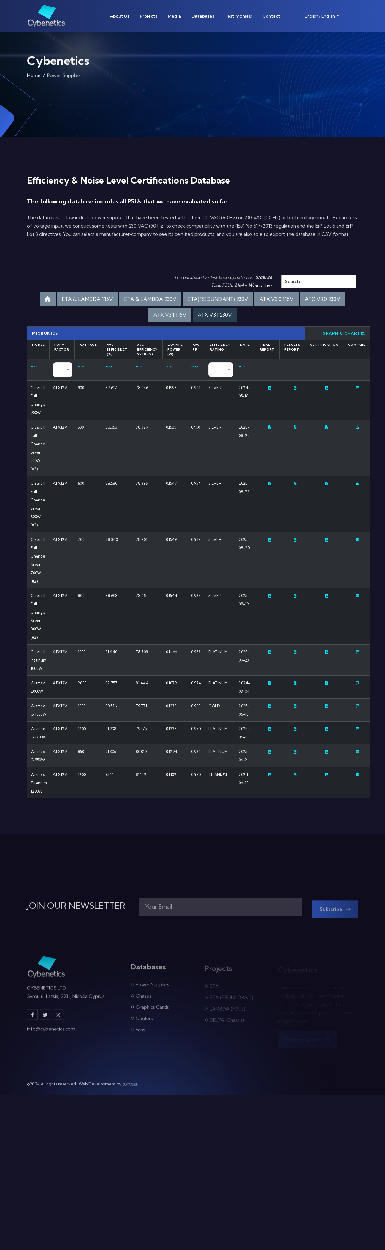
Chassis (140, 999)
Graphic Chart (343, 333)
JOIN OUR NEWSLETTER (76, 906)
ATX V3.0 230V (322, 299)
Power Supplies (149, 988)
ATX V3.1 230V (215, 315)
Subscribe (335, 913)
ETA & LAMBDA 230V (150, 299)
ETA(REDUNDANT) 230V (218, 299)
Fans (137, 1033)
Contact (271, 16)
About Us (119, 16)
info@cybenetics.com (51, 1032)
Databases (202, 16)
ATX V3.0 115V (276, 299)
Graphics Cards (149, 1011)
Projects (148, 16)
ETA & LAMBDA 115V (87, 299)
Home (34, 77)
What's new (260, 285)
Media (174, 16)
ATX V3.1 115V (169, 315)
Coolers (141, 1022)
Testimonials (238, 16)
